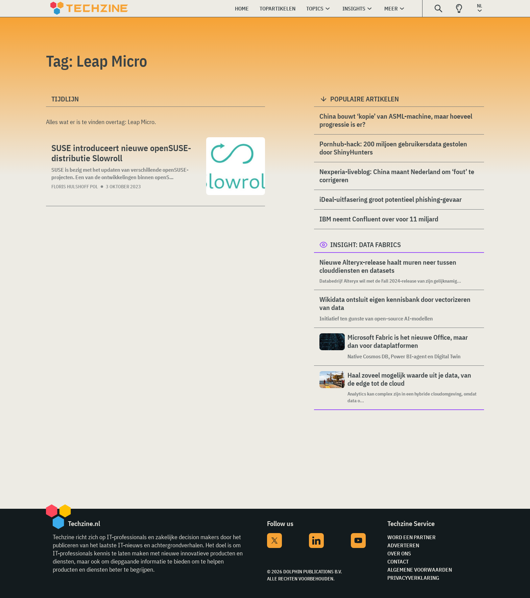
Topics (314, 8)
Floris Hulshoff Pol (74, 187)
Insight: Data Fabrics (365, 244)
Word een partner (411, 537)
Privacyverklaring (413, 577)
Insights (353, 8)
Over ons (399, 553)
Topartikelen (277, 8)
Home (242, 8)
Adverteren (403, 545)
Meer (391, 8)
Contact (398, 561)
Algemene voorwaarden (419, 569)
